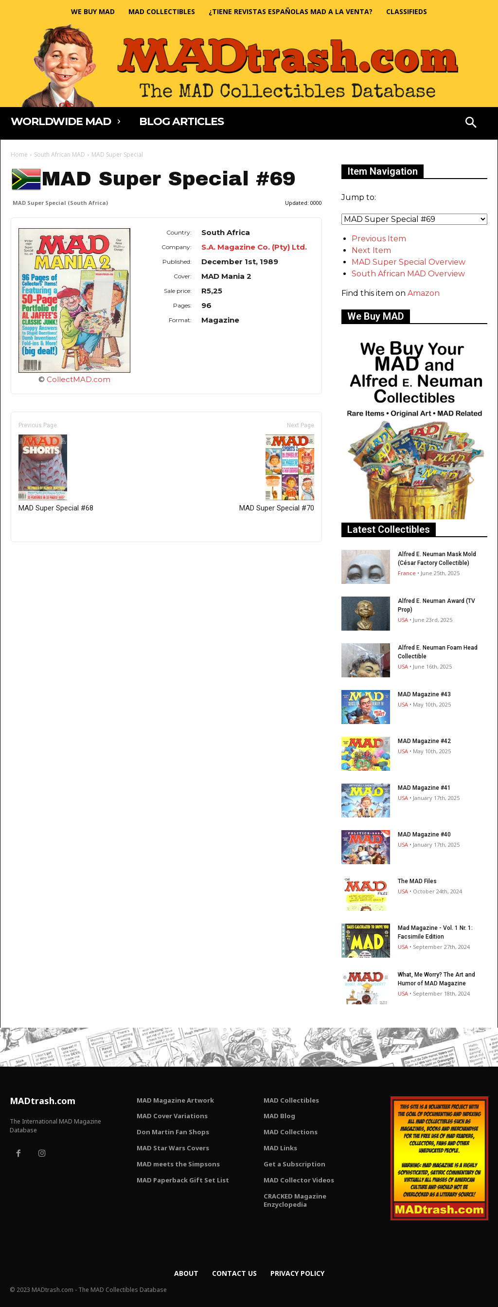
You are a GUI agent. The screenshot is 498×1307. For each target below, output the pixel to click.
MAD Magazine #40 (424, 834)
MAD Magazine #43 (424, 694)
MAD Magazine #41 (424, 787)
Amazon (424, 293)
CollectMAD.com (78, 379)
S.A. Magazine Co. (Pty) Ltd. (254, 247)
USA (403, 619)
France (407, 573)
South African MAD (59, 154)
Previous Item (379, 238)
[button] (470, 123)
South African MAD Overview (408, 273)
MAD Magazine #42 (424, 741)
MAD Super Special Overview (408, 262)
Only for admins (44, 558)
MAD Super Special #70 (276, 473)
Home (19, 154)
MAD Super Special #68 (55, 473)
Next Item (371, 250)
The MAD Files (417, 881)
